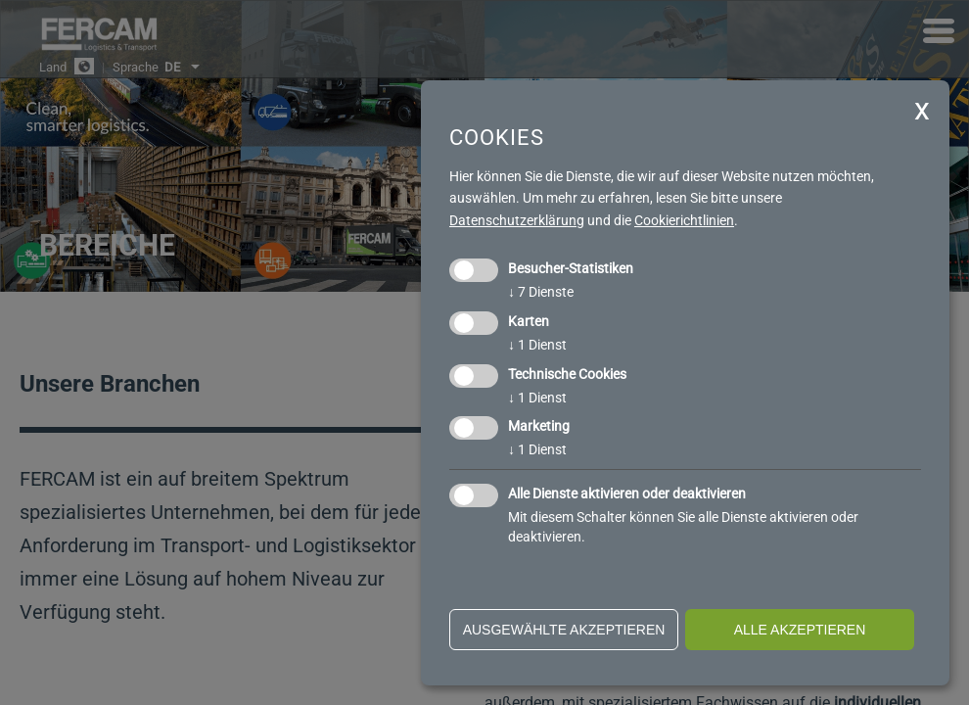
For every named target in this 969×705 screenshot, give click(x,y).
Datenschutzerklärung (516, 220)
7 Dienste (541, 292)
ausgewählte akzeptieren (564, 629)
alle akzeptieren (800, 629)
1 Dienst (537, 344)
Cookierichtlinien (684, 220)
